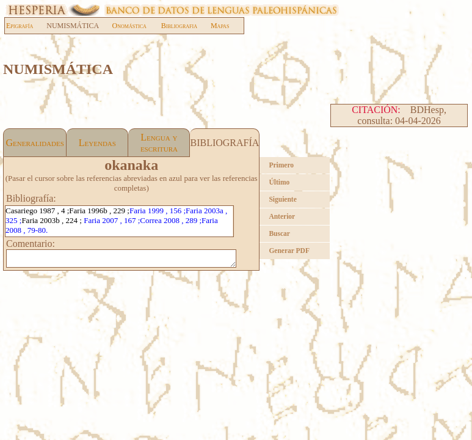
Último (279, 182)
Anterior (282, 216)
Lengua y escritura (159, 142)
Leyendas (97, 143)
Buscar (279, 233)
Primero (281, 165)
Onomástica (129, 25)
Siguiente (282, 199)
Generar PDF (289, 250)
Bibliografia (179, 25)
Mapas (220, 25)
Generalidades (35, 143)
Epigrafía (19, 25)
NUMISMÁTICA (78, 25)
